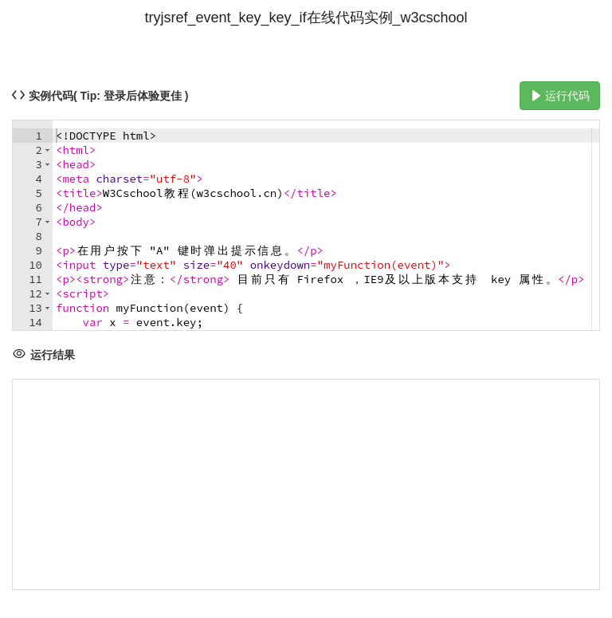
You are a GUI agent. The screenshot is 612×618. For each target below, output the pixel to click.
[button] (47, 150)
